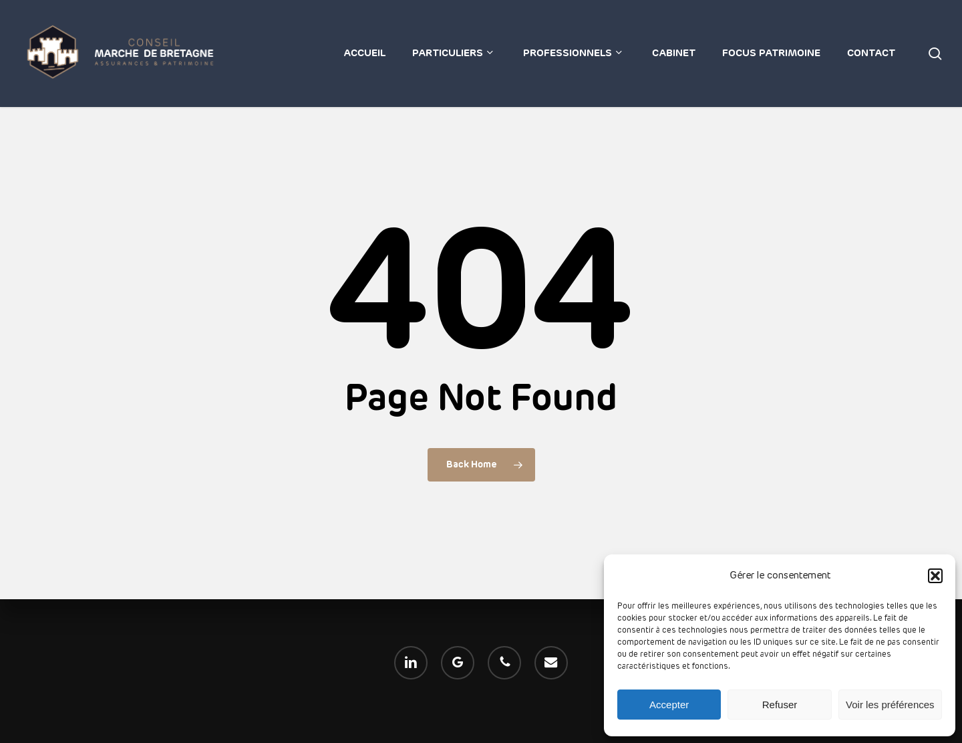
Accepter (669, 704)
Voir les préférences (890, 704)
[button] (935, 575)
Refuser (780, 704)
